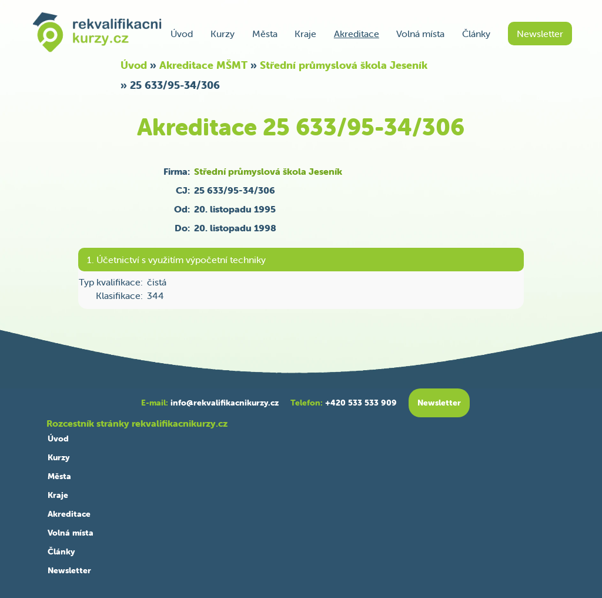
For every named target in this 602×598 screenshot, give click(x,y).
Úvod (181, 33)
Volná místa (420, 33)
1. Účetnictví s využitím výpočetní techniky (176, 259)
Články (476, 33)
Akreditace (356, 33)
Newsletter (540, 33)
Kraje (305, 33)
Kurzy (222, 33)
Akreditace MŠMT (203, 65)
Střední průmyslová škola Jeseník (343, 65)
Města (264, 33)
